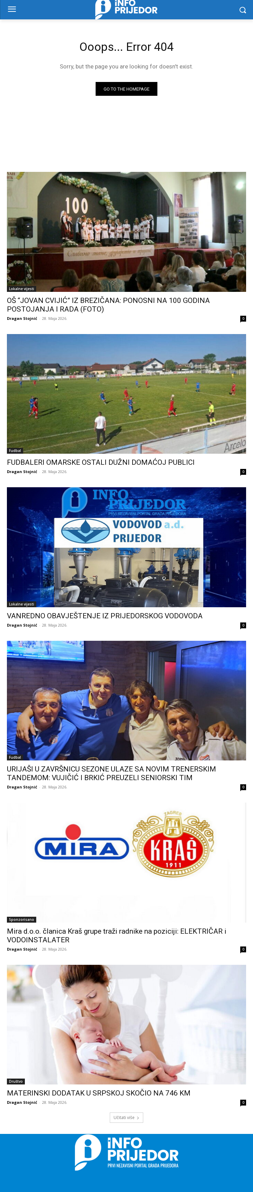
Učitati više (126, 1117)
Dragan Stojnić (22, 318)
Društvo (16, 1081)
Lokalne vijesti (21, 288)
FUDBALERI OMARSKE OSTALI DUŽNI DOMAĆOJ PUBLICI (101, 462)
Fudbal (15, 450)
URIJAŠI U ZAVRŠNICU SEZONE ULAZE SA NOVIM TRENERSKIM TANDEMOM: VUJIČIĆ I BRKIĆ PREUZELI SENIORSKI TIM (111, 773)
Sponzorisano (21, 919)
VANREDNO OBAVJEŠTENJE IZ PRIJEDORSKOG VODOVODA (105, 616)
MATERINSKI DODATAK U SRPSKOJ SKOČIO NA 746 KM (99, 1093)
